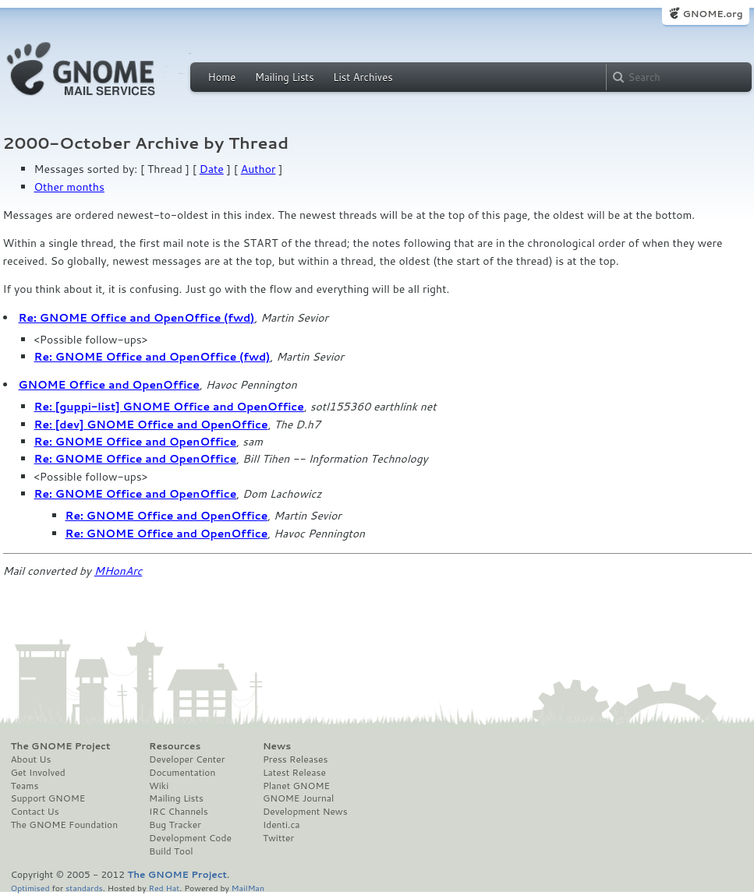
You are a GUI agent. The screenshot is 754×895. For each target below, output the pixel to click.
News (277, 746)
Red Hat (163, 887)
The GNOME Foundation (65, 825)
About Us (31, 759)
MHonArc (118, 571)
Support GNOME (48, 798)
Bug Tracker (175, 825)
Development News (305, 811)
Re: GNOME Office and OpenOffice (135, 441)
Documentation (182, 772)
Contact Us (35, 811)
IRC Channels (178, 811)
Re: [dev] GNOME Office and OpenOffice (151, 424)
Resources (174, 746)
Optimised (30, 887)
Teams (25, 786)
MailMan (248, 887)
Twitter (278, 838)
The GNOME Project (61, 746)
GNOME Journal (299, 798)
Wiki (158, 786)
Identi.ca (281, 825)
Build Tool (171, 851)
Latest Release (294, 772)
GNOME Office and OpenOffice (109, 385)
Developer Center (187, 759)
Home (222, 77)
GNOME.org (712, 13)
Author (258, 169)
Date (212, 169)
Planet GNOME (296, 786)
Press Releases (295, 759)
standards (84, 887)
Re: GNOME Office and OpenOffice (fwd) (137, 318)
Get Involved (38, 772)
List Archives (362, 77)
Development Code (190, 838)
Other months (69, 187)
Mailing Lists (284, 77)
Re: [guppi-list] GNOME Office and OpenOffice (169, 406)
